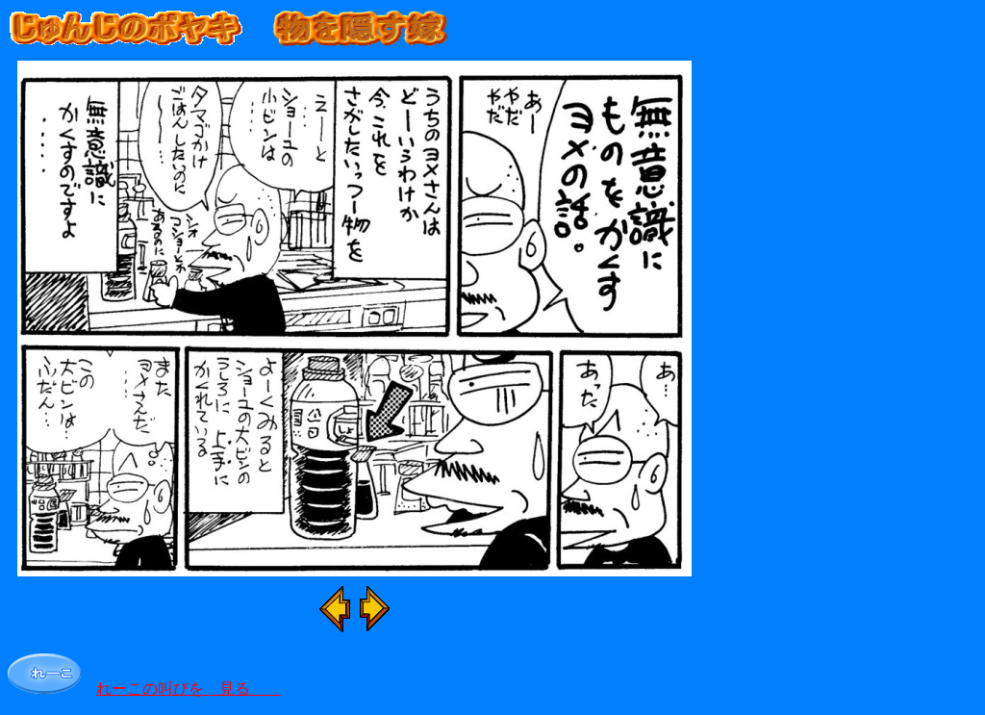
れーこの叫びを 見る (188, 688)
